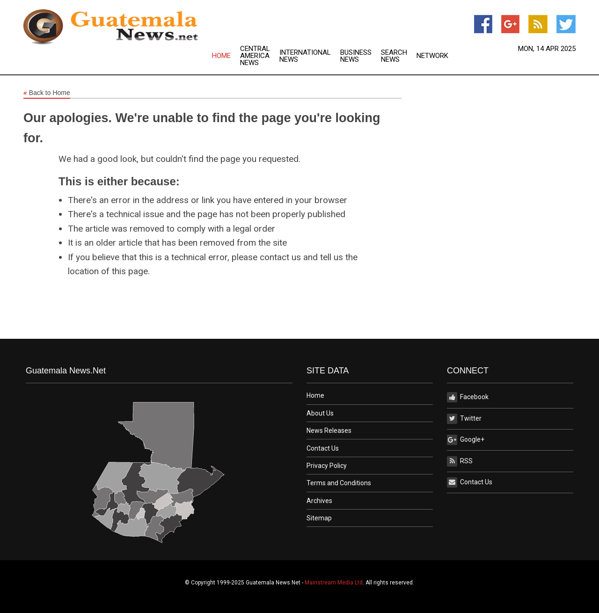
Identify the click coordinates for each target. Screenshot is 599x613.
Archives (319, 500)
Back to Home (46, 93)
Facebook (468, 397)
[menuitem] (226, 55)
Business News (356, 56)
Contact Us (323, 448)
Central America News (255, 55)
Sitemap (319, 518)
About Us (320, 413)
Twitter (464, 419)
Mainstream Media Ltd (334, 582)
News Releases (329, 430)
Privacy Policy (327, 465)
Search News (394, 56)
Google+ (465, 440)
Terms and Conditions (339, 483)
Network (432, 55)
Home (221, 55)
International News (305, 56)
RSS (460, 461)
